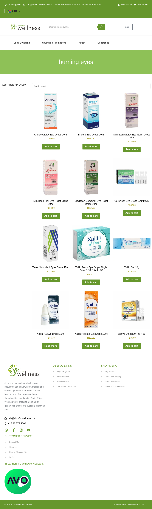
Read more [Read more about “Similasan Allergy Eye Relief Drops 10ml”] (132, 149)
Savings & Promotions (54, 42)
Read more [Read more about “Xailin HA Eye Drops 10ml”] (50, 346)
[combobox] (91, 86)
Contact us (103, 42)
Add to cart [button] (50, 146)
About (82, 42)
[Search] (101, 27)
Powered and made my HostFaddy (130, 504)
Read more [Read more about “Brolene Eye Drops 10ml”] (91, 146)
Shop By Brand (22, 42)
